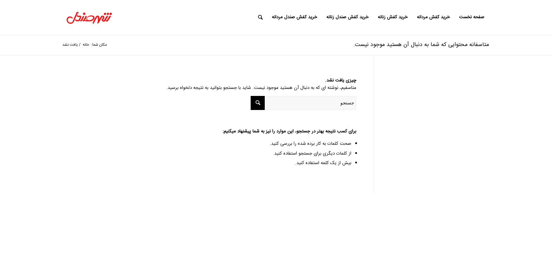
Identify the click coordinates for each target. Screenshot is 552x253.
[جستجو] (260, 17)
